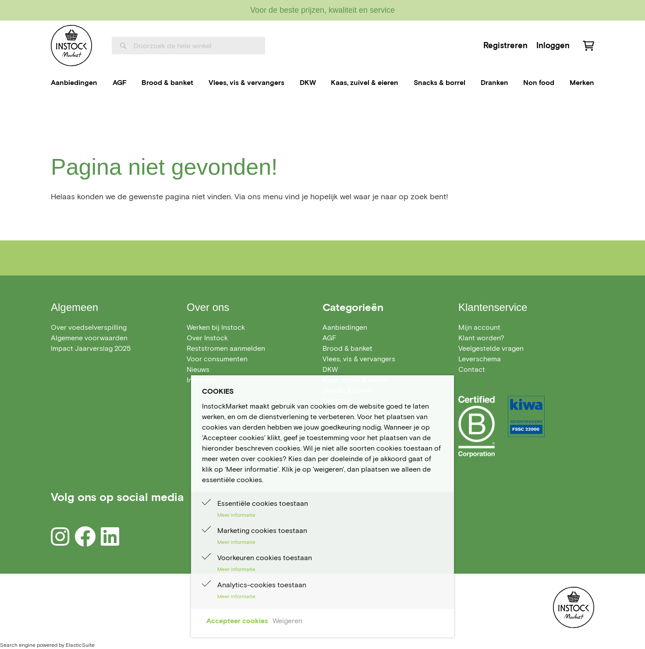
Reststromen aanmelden (226, 348)
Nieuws (198, 369)
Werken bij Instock (216, 327)
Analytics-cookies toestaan (261, 585)
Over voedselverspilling (89, 327)
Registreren (505, 45)
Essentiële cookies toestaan (262, 503)
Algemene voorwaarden (89, 338)
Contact (471, 369)
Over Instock (207, 338)
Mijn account (479, 327)
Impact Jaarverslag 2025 (91, 348)
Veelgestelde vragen (491, 348)
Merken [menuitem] (582, 82)
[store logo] (71, 45)
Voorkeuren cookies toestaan (264, 558)
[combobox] (188, 45)
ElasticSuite (80, 645)
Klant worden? (481, 338)
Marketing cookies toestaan (262, 530)
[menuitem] (74, 83)
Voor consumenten (217, 359)
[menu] (322, 83)
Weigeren (287, 621)
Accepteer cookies (237, 621)
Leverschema (479, 359)
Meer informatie (236, 514)
